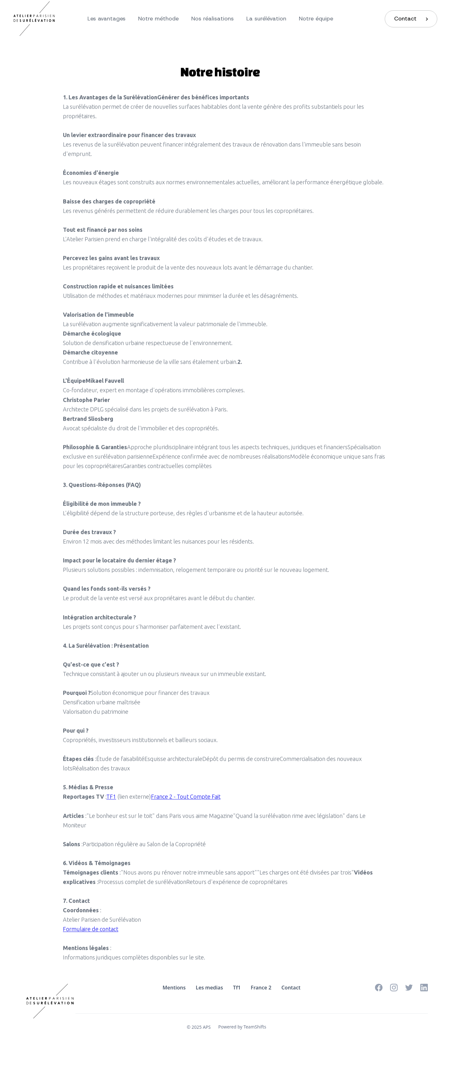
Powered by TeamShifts (242, 1027)
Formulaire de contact (90, 933)
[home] (37, 19)
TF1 (111, 800)
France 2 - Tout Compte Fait (186, 800)
